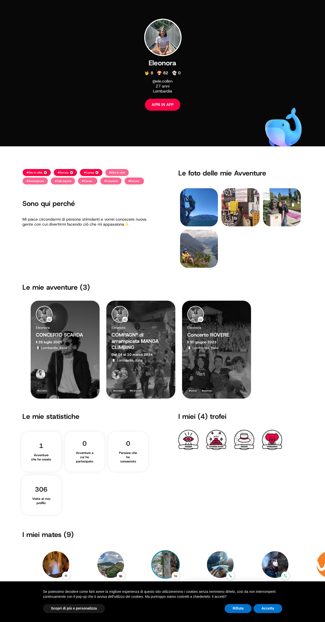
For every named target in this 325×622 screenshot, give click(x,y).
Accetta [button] (267, 608)
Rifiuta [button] (238, 608)
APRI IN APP (163, 104)
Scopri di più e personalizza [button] (74, 608)
